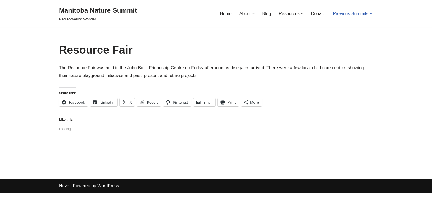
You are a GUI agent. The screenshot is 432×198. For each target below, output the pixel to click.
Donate (318, 13)
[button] (253, 14)
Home (225, 13)
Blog (266, 13)
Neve (64, 191)
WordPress (108, 191)
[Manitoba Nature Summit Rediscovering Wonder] (98, 13)
